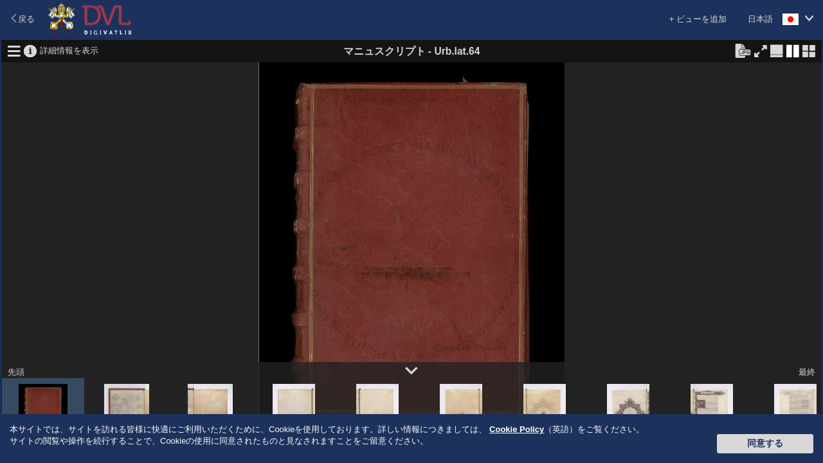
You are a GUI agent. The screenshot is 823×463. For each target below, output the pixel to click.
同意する (765, 443)
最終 (807, 372)
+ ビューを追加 (698, 19)
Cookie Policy (516, 429)
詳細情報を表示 (69, 50)
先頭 (16, 372)
